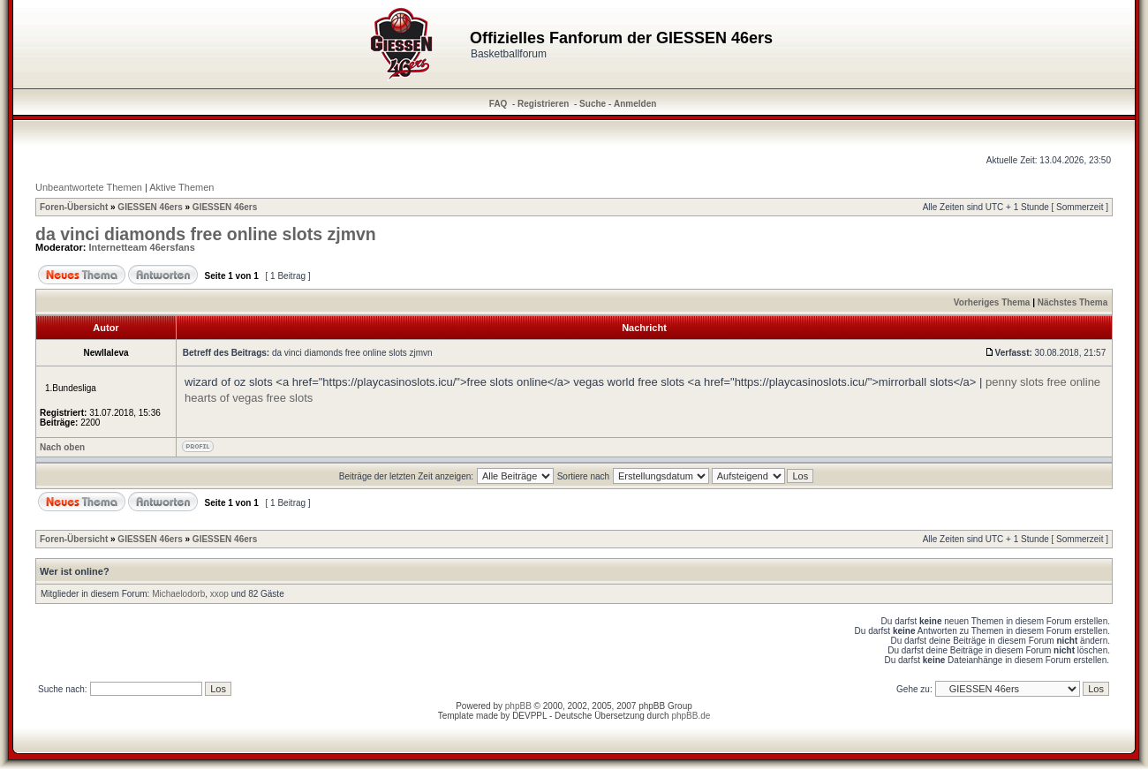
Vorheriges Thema (992, 302)
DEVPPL (529, 716)
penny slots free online (1043, 382)
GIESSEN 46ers (149, 207)
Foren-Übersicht (74, 207)
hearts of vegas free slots (249, 397)
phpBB (518, 706)
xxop (219, 594)
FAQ (498, 104)
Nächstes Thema (1072, 302)
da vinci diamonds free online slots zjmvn (205, 234)
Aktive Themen (181, 187)
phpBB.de (690, 716)
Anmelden (635, 104)
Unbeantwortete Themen (88, 187)
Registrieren (543, 104)
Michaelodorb (178, 594)
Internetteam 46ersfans (142, 247)
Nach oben (62, 447)
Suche (592, 104)
